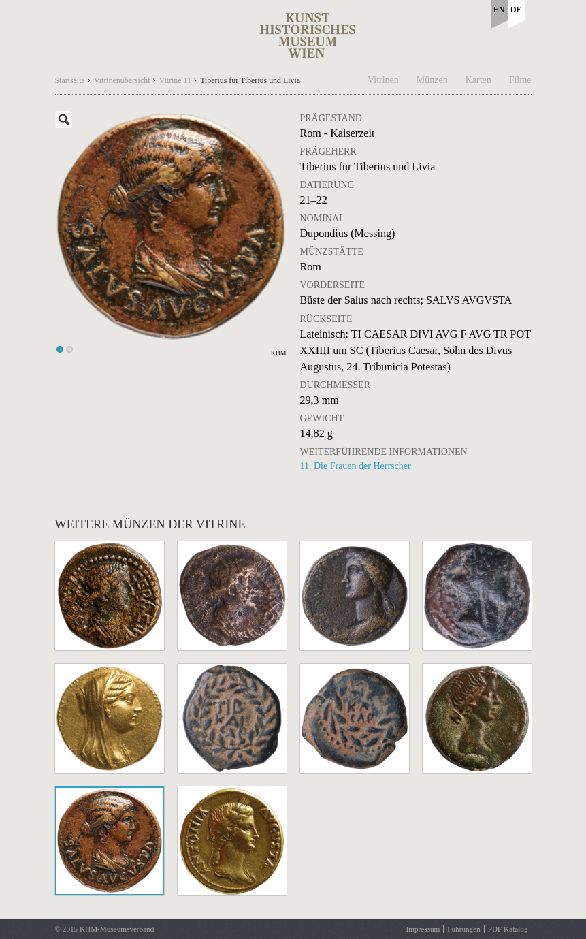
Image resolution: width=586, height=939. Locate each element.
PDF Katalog (508, 929)
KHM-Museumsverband (117, 929)
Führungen (463, 929)
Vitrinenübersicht (122, 80)
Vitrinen (383, 80)
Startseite (70, 80)
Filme (520, 80)
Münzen (432, 80)
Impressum (423, 929)
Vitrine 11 (175, 80)
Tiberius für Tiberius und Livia (250, 80)
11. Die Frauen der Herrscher (355, 466)
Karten (478, 80)
